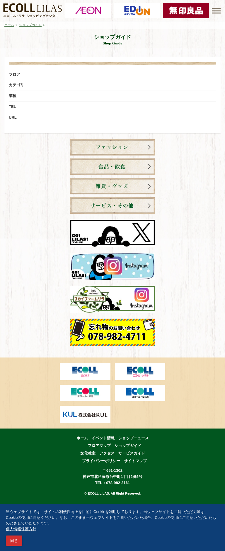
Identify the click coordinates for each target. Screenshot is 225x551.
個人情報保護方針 (21, 529)
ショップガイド (30, 25)
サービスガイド (131, 453)
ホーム (9, 25)
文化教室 (88, 453)
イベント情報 (103, 438)
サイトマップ (135, 461)
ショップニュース (133, 438)
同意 (14, 540)
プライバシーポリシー (101, 461)
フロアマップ (99, 445)
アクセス (107, 453)
